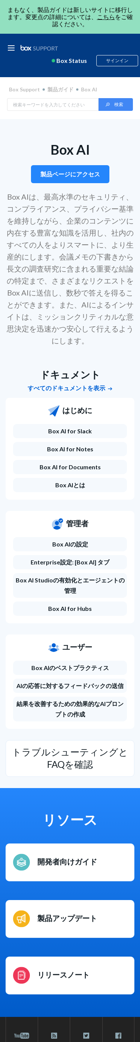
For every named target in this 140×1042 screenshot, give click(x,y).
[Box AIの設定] (70, 544)
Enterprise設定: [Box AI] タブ (70, 562)
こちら (106, 16)
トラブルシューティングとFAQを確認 (70, 758)
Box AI (70, 149)
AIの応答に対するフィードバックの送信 (70, 685)
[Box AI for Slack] (70, 431)
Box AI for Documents (70, 466)
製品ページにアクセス (70, 174)
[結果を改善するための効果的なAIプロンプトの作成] (70, 709)
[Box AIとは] (70, 485)
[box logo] (39, 48)
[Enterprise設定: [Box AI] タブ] (70, 562)
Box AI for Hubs (70, 608)
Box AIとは (70, 484)
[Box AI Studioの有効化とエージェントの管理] (70, 585)
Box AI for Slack (70, 430)
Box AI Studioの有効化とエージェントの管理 (70, 585)
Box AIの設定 (70, 544)
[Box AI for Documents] (70, 467)
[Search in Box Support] (53, 104)
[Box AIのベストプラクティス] (70, 668)
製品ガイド (60, 90)
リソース (70, 819)
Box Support (24, 90)
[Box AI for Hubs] (70, 609)
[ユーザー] (70, 651)
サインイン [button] (117, 60)
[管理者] (70, 527)
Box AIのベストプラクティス (70, 667)
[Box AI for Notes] (70, 449)
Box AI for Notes (70, 448)
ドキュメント (70, 375)
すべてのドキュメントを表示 (70, 388)
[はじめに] (70, 414)
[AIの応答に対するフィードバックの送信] (70, 686)
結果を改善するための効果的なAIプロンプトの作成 (70, 709)
